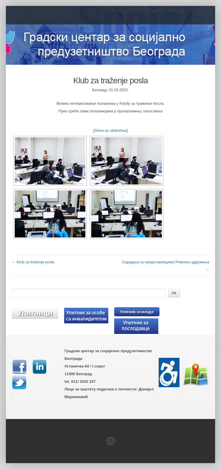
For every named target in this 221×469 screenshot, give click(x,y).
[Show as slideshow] (110, 130)
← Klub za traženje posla (33, 262)
